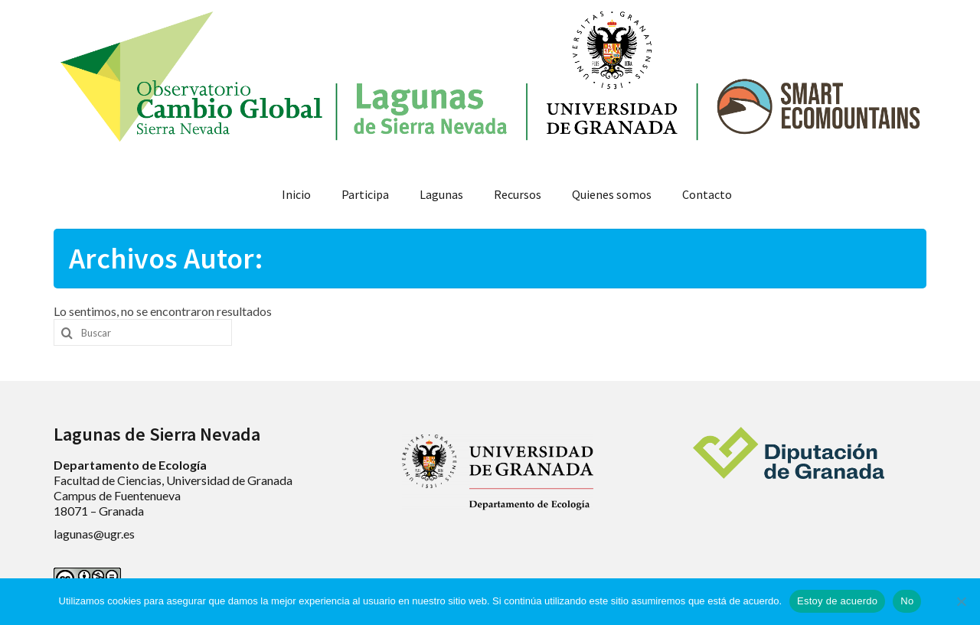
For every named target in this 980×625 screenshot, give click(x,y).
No (906, 601)
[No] (961, 601)
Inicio (296, 194)
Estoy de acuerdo (837, 601)
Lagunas (441, 194)
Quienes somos (612, 194)
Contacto (707, 194)
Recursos (517, 194)
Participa (365, 194)
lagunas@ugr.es (94, 533)
